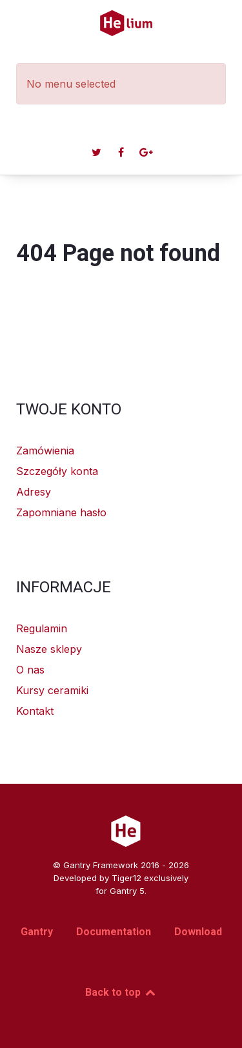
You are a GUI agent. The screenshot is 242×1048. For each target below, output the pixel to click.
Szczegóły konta (57, 471)
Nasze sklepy (49, 649)
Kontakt (35, 710)
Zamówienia (45, 450)
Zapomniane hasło (61, 512)
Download (198, 932)
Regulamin (41, 628)
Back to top (121, 992)
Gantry (37, 932)
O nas (30, 669)
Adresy (33, 491)
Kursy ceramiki (52, 690)
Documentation (113, 932)
